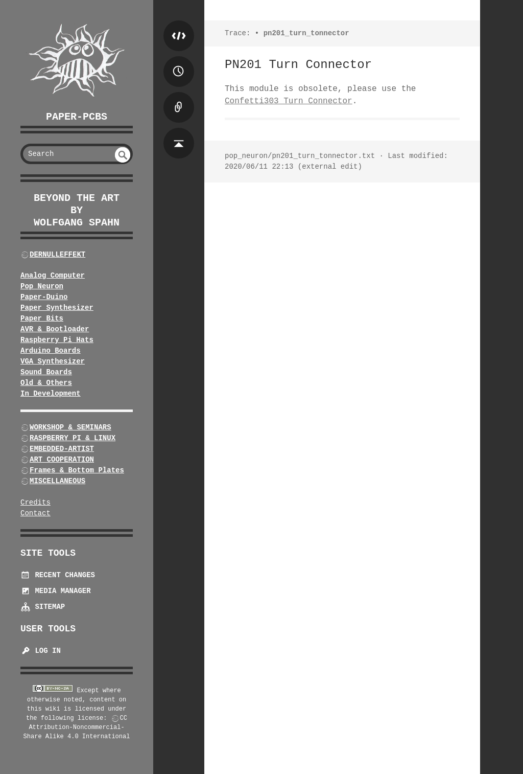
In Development (50, 394)
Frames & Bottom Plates (77, 470)
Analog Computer (52, 275)
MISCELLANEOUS (57, 481)
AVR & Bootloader (54, 329)
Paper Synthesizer (56, 308)
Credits (35, 502)
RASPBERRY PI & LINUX (72, 438)
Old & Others (46, 383)
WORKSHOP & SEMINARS (70, 427)
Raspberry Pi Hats (56, 340)
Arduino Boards (50, 351)
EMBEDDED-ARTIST (62, 449)
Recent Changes (57, 575)
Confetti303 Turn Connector (288, 101)
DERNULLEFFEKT (57, 255)
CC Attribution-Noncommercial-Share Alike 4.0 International (76, 727)
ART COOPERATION (62, 460)
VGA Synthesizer (52, 361)
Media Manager (55, 591)
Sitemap (42, 607)
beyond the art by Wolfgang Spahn (77, 210)
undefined (122, 155)
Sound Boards (46, 372)
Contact (35, 513)
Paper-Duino (43, 297)
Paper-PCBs (76, 117)
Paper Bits (41, 318)
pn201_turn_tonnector (306, 33)
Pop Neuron (41, 286)
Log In (40, 651)
